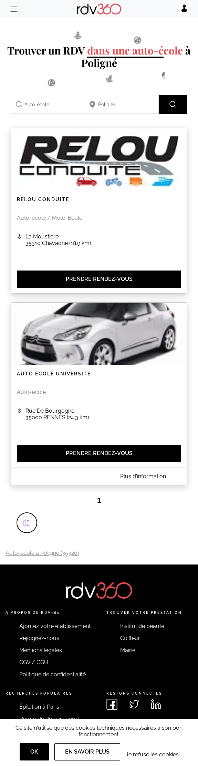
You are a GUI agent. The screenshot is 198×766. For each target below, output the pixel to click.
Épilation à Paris (39, 707)
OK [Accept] (34, 751)
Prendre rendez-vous (99, 279)
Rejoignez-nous (39, 638)
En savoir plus (87, 751)
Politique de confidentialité (52, 674)
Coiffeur (130, 638)
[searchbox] (48, 104)
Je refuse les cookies (152, 754)
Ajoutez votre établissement (55, 626)
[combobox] (48, 104)
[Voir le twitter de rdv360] (133, 704)
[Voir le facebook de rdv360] (111, 704)
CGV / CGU (33, 662)
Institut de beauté (142, 626)
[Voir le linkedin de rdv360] (155, 704)
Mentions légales (40, 650)
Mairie (127, 650)
